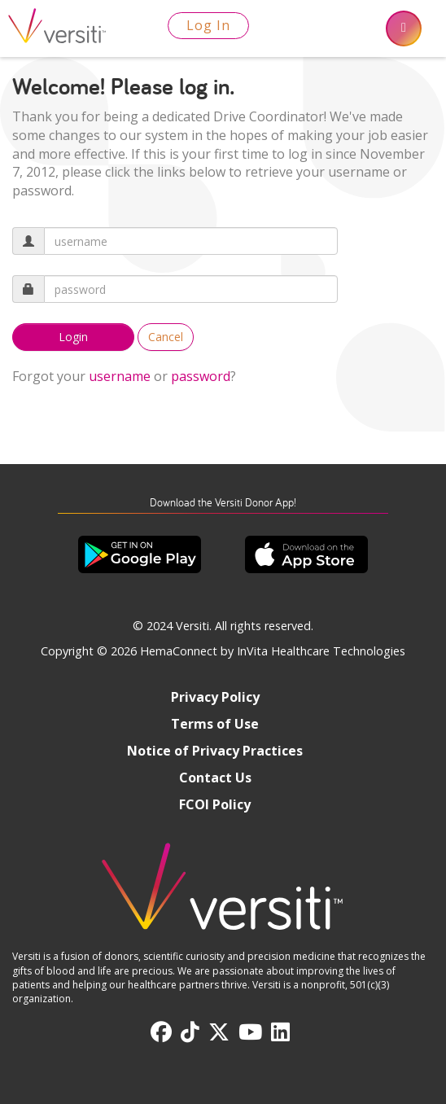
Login (73, 336)
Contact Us (215, 777)
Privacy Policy (215, 697)
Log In (208, 25)
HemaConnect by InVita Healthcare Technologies (272, 651)
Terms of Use (215, 724)
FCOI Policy (215, 804)
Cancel (165, 336)
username (120, 376)
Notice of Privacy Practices (215, 751)
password (200, 376)
